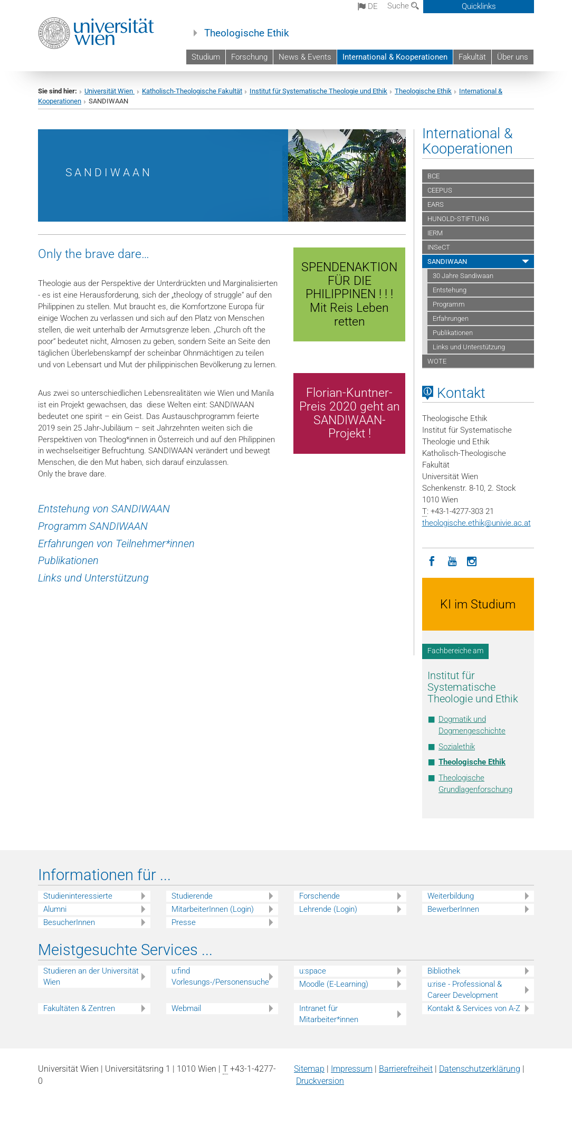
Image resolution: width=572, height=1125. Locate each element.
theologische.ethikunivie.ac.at (476, 523)
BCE (433, 176)
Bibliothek (443, 971)
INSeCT (438, 247)
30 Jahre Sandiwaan (463, 276)
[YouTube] (452, 560)
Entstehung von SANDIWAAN (105, 508)
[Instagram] (472, 560)
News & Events (305, 57)
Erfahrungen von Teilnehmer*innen (116, 543)
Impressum (352, 1069)
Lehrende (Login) (328, 909)
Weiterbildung (450, 896)
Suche (403, 6)
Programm (449, 304)
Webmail (186, 1008)
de (368, 6)
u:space (312, 971)
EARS (435, 204)
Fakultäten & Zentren (79, 1008)
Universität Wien (109, 91)
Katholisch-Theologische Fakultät (192, 91)
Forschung (249, 57)
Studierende (192, 896)
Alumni (54, 909)
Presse (183, 922)
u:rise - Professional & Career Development (464, 989)
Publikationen (68, 560)
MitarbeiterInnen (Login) (212, 909)
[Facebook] (432, 560)
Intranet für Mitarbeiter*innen (328, 1014)
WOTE (436, 361)
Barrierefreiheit (406, 1069)
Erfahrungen (451, 318)
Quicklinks (479, 6)
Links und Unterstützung (93, 577)
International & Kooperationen (394, 57)
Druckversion (320, 1081)
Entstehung (449, 290)
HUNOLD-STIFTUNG (458, 219)
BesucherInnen (69, 922)
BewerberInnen (453, 909)
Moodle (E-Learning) (333, 984)
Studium (206, 57)
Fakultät (472, 57)
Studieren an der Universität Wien (91, 976)
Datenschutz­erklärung (479, 1069)
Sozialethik (456, 746)
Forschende (319, 896)
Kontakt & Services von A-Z (473, 1008)
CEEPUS (439, 190)
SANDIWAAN (447, 261)
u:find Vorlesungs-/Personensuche (220, 976)
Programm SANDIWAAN (93, 526)
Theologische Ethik (246, 33)
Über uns (512, 57)
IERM (435, 233)
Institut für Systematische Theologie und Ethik (318, 91)
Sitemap (309, 1069)
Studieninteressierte (77, 896)
